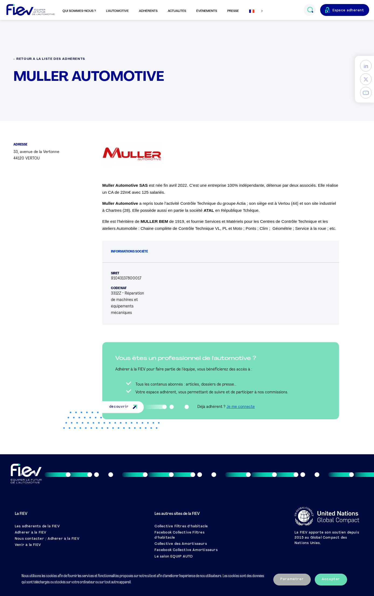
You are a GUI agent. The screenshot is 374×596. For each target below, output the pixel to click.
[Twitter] (366, 79)
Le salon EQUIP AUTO (174, 556)
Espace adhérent (348, 10)
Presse (233, 11)
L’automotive (117, 11)
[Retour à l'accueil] (30, 10)
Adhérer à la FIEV (30, 532)
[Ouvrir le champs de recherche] (310, 10)
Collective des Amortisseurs (181, 544)
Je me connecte (240, 407)
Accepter (331, 579)
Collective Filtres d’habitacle (181, 526)
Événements (206, 11)
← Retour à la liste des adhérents (49, 59)
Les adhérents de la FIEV (37, 526)
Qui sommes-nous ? (79, 11)
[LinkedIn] (366, 66)
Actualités (177, 11)
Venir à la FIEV (28, 545)
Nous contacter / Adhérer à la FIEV (47, 538)
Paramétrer (292, 579)
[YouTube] (366, 93)
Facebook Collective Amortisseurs (186, 550)
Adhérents (148, 11)
